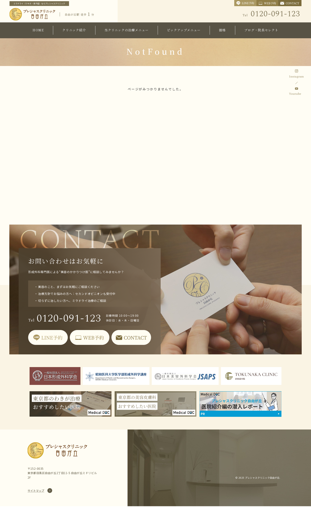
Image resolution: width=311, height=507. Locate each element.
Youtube (295, 93)
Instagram (296, 76)
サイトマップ (36, 491)
